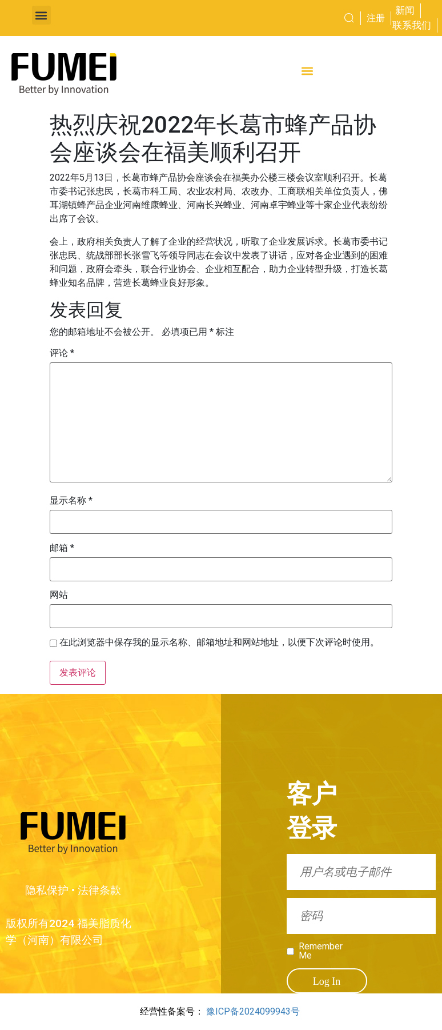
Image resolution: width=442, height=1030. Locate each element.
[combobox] (328, 18)
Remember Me (319, 951)
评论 (62, 353)
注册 (376, 18)
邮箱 (62, 548)
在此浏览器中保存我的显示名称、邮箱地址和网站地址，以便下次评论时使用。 (219, 642)
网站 (59, 595)
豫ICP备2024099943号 (253, 1011)
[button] (41, 15)
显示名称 (71, 500)
